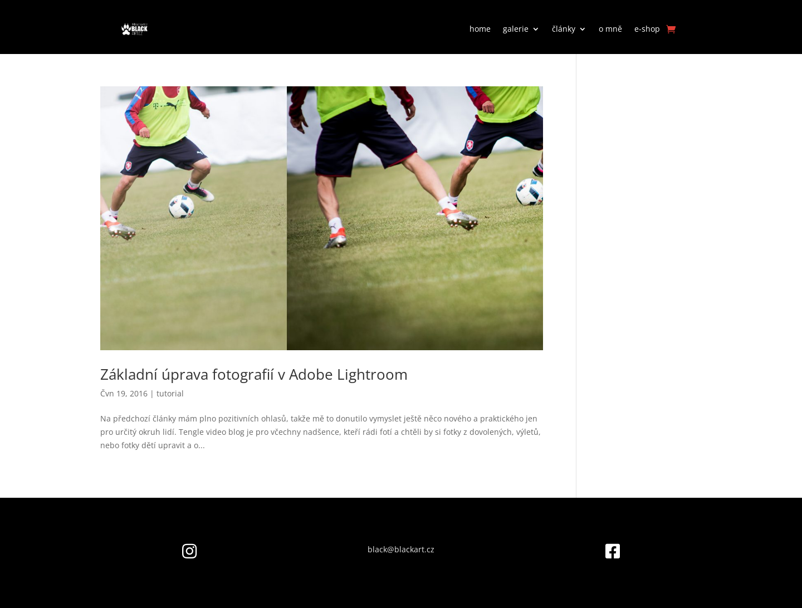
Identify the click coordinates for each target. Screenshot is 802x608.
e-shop (647, 28)
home (480, 28)
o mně (610, 28)
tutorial (170, 393)
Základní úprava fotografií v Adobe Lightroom (254, 374)
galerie (516, 28)
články (563, 28)
